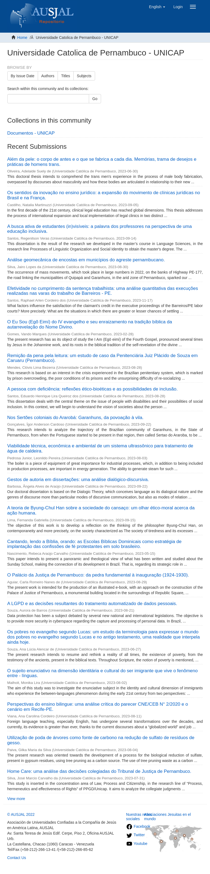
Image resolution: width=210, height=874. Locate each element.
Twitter (135, 835)
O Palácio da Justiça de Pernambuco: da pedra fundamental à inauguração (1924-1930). (98, 575)
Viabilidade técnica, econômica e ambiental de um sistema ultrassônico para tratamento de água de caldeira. (100, 448)
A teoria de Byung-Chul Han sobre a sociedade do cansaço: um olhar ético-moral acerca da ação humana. (101, 510)
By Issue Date (23, 76)
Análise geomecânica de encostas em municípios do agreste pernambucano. (86, 259)
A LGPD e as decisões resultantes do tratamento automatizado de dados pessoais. (92, 603)
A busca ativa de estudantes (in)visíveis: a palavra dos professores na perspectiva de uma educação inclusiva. (99, 229)
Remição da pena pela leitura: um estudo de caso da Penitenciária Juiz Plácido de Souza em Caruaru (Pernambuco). (102, 358)
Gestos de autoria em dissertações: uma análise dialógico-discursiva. (78, 479)
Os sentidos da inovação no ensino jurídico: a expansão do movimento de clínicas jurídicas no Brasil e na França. (103, 195)
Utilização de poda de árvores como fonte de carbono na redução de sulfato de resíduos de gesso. (101, 740)
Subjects (84, 76)
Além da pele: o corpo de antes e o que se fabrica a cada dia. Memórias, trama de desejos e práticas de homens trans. (101, 162)
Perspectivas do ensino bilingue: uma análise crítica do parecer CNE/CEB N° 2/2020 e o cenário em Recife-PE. (97, 707)
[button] (157, 7)
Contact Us (16, 858)
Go (95, 99)
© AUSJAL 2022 (21, 814)
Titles (65, 76)
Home (22, 37)
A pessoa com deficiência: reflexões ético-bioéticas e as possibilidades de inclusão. (92, 389)
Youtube (137, 843)
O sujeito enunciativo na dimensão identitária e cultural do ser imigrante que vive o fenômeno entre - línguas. (102, 673)
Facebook (138, 826)
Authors (47, 76)
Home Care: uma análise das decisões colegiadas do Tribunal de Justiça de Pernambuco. (99, 771)
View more (16, 798)
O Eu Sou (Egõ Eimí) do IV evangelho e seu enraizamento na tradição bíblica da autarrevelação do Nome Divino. (89, 324)
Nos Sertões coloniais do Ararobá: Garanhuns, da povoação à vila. (75, 417)
